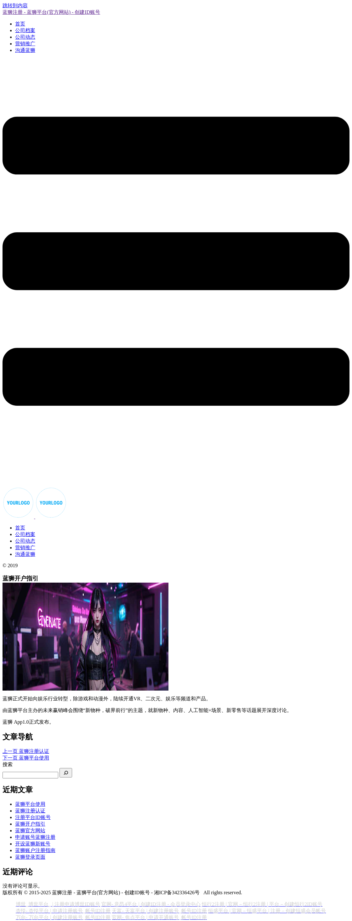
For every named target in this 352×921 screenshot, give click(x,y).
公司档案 (25, 30)
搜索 (8, 764)
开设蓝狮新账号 (32, 843)
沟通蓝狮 (25, 50)
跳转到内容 (15, 5)
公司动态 (25, 37)
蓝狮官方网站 (30, 830)
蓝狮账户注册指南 (35, 850)
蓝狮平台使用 (30, 804)
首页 (20, 23)
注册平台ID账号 (33, 817)
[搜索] (66, 772)
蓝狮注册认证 (30, 810)
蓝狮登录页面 (30, 857)
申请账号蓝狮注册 (35, 837)
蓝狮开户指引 (30, 824)
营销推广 (25, 43)
